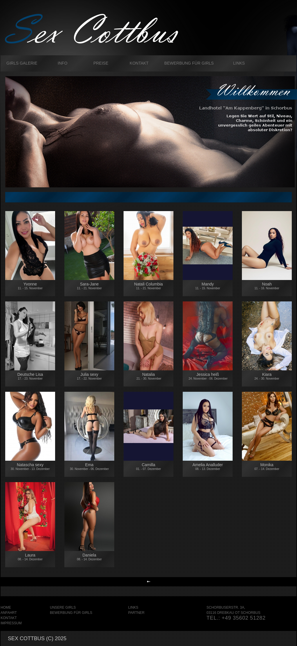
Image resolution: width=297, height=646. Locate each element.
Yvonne (30, 286)
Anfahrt (9, 613)
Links (239, 63)
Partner (136, 613)
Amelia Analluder (207, 466)
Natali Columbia (148, 286)
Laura (30, 557)
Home (6, 607)
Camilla (148, 466)
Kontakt (139, 63)
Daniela (89, 557)
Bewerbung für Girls (189, 63)
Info (62, 63)
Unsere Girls (63, 607)
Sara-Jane (89, 286)
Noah (267, 289)
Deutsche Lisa (30, 379)
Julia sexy (89, 376)
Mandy (207, 286)
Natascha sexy (30, 467)
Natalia (148, 376)
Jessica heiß (207, 376)
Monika (267, 466)
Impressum (11, 623)
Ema (89, 466)
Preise (100, 63)
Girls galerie (21, 63)
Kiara (266, 376)
